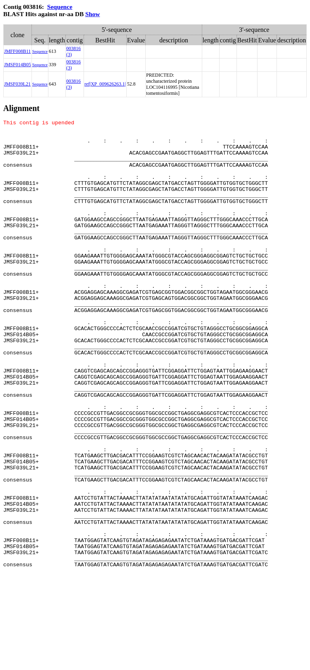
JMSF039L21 (17, 84)
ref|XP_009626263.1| (105, 84)
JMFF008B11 (17, 51)
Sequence (59, 6)
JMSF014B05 (17, 64)
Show (92, 13)
